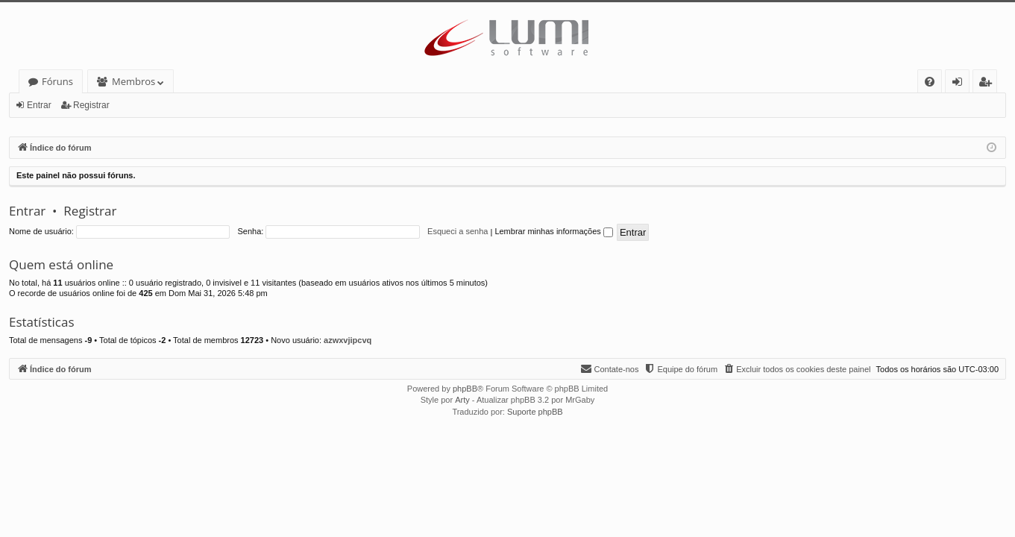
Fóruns (57, 81)
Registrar (91, 105)
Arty (462, 399)
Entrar (39, 105)
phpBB (465, 388)
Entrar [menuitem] (961, 84)
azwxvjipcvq (347, 340)
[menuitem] (929, 81)
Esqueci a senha (457, 231)
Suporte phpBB (535, 411)
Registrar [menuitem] (988, 84)
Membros (133, 81)
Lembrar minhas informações (553, 231)
